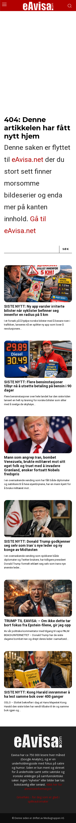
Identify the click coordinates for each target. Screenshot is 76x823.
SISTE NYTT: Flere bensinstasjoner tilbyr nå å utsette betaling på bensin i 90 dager (37, 386)
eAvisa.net (27, 159)
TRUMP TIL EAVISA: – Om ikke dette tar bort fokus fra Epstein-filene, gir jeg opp (37, 623)
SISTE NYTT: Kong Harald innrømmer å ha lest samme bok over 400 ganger (37, 694)
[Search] (65, 249)
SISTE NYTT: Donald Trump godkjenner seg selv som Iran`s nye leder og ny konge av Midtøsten (37, 545)
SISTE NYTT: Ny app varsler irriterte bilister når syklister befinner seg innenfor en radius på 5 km (34, 310)
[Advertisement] (38, 50)
